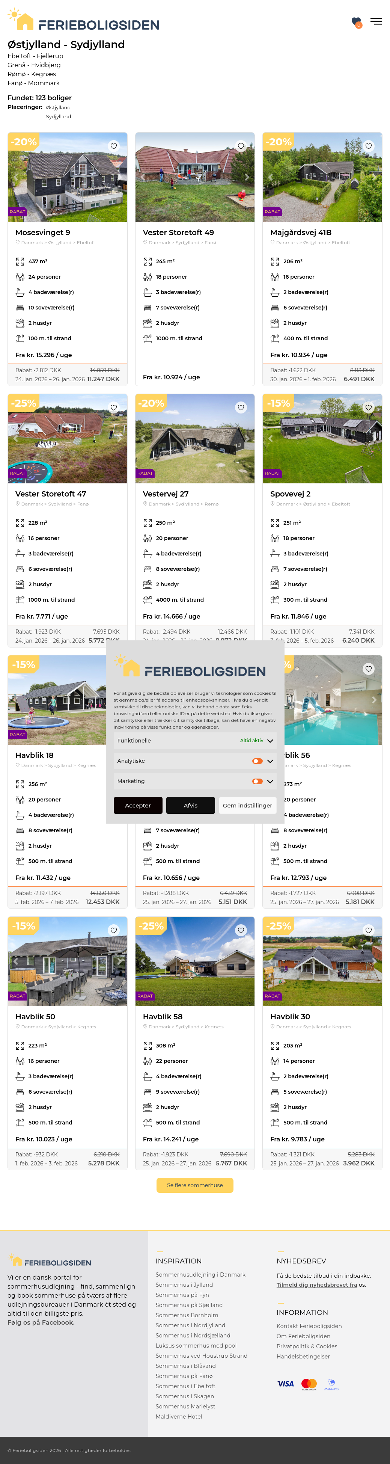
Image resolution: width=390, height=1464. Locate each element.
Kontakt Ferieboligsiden (309, 1326)
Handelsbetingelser (303, 1356)
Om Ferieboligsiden (304, 1336)
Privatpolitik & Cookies (307, 1346)
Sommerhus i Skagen (185, 1396)
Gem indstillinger (248, 805)
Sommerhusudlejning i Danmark (201, 1274)
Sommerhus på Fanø (184, 1376)
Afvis (191, 805)
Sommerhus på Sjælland (189, 1305)
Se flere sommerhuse (195, 1185)
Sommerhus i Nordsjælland (193, 1335)
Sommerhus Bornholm (187, 1315)
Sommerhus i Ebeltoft (185, 1386)
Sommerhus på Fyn (182, 1295)
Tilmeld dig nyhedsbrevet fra (317, 1284)
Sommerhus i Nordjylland (191, 1325)
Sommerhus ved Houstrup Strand (202, 1355)
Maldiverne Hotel (179, 1416)
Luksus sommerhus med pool (196, 1345)
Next (119, 177)
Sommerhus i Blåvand (186, 1366)
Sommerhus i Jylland (184, 1284)
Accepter (138, 805)
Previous (15, 177)
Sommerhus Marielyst (185, 1406)
